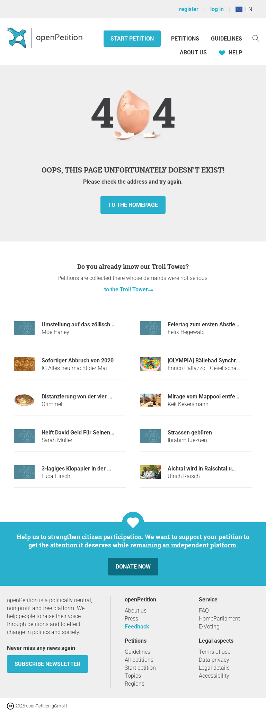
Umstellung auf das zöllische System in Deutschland (106, 324)
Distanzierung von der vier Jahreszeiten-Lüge (98, 396)
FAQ (204, 610)
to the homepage (133, 205)
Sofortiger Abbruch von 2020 (78, 360)
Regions (134, 683)
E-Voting (209, 626)
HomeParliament (219, 618)
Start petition (132, 38)
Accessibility (214, 675)
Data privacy (214, 660)
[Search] (255, 38)
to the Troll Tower (126, 289)
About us (193, 52)
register (188, 9)
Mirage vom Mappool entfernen (207, 396)
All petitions (139, 660)
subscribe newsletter (47, 664)
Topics (133, 675)
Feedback (137, 626)
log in (217, 9)
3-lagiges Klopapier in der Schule (83, 468)
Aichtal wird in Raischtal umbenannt (212, 468)
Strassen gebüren (190, 432)
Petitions (186, 38)
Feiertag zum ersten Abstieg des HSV (214, 324)
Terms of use (214, 652)
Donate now (133, 566)
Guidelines (226, 38)
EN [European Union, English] (244, 9)
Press (131, 618)
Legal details (214, 667)
